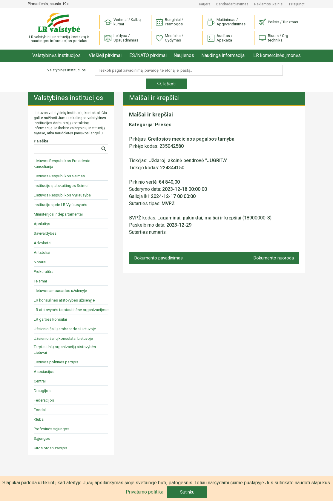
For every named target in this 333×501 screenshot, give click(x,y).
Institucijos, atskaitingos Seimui (61, 185)
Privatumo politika (144, 492)
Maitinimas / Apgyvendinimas (226, 21)
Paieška (41, 141)
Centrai (40, 381)
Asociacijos (44, 371)
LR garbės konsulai (50, 319)
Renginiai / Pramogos (169, 21)
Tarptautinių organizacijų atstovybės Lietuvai (65, 350)
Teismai (40, 281)
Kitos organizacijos (50, 448)
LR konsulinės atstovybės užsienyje (64, 300)
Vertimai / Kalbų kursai (123, 21)
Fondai (40, 410)
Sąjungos (42, 438)
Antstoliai (42, 252)
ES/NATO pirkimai (148, 55)
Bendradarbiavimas (232, 4)
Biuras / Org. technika (274, 37)
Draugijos (42, 390)
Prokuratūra (43, 271)
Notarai (40, 262)
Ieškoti (166, 84)
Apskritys (42, 224)
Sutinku (187, 492)
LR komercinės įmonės (277, 55)
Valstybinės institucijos (56, 55)
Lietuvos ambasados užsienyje (60, 290)
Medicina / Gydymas (169, 37)
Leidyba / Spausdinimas (121, 37)
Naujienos (184, 55)
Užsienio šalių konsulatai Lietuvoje (63, 338)
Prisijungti (297, 4)
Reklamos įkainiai (268, 4)
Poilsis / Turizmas (278, 22)
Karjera (205, 4)
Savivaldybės (45, 233)
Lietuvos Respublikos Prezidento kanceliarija (62, 164)
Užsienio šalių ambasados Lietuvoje (65, 329)
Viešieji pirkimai (105, 55)
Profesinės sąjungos (51, 429)
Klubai (39, 419)
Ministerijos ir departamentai (58, 214)
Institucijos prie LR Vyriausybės (60, 204)
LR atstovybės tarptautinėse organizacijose (71, 310)
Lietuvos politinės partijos (56, 362)
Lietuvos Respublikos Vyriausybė (62, 195)
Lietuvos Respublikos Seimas (59, 176)
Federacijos (44, 400)
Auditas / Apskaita (220, 37)
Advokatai (42, 243)
